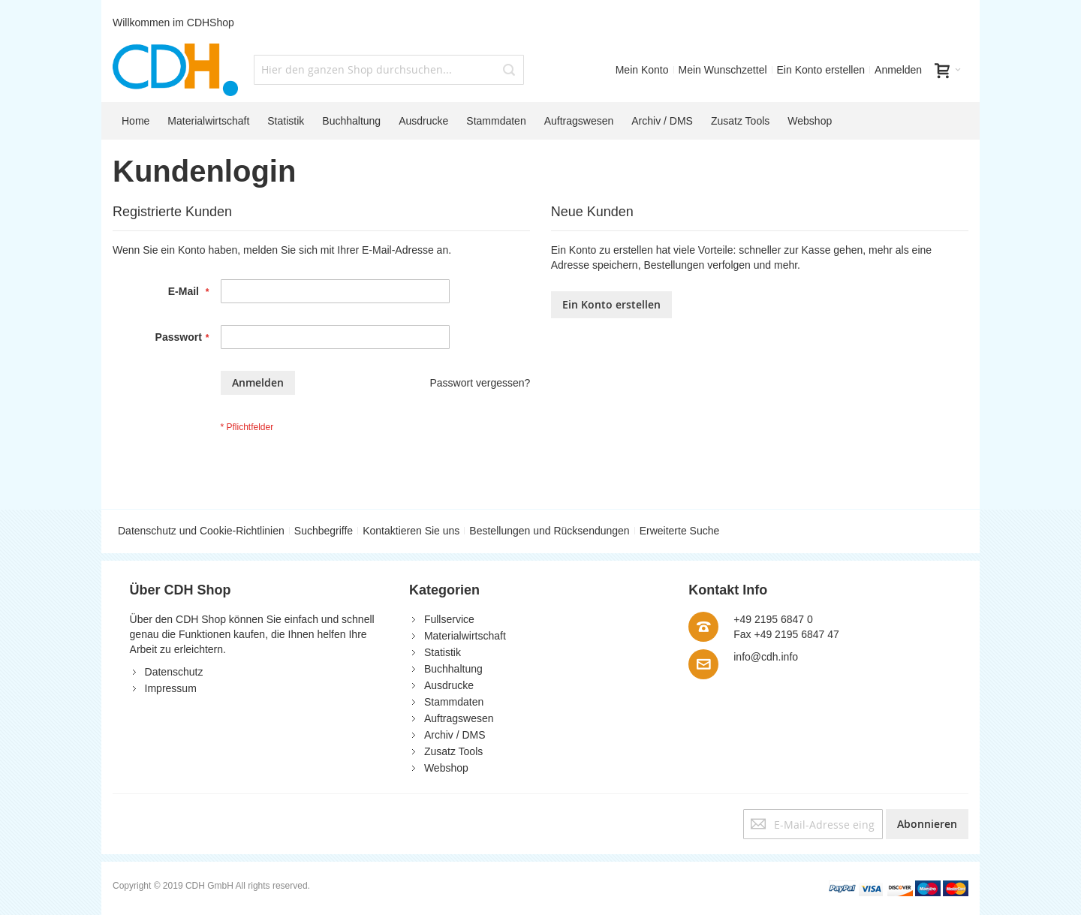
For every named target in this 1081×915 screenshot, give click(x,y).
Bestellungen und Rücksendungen (549, 531)
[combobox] (389, 70)
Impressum (171, 688)
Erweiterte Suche (680, 531)
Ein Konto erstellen (821, 70)
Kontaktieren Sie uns (411, 531)
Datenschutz (174, 672)
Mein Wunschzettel (723, 70)
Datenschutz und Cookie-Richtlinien (201, 531)
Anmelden (898, 70)
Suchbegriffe (323, 531)
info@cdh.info (765, 657)
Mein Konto (642, 70)
